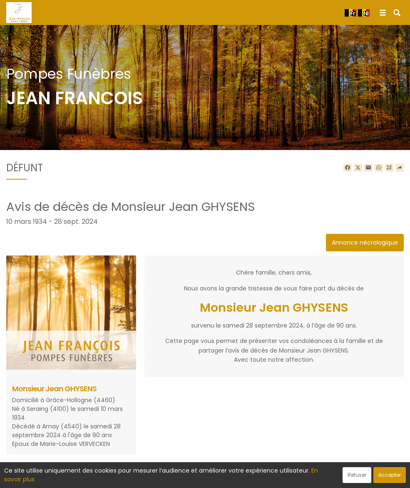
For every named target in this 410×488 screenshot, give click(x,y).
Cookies (242, 477)
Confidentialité (202, 477)
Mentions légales (284, 477)
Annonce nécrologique (365, 242)
